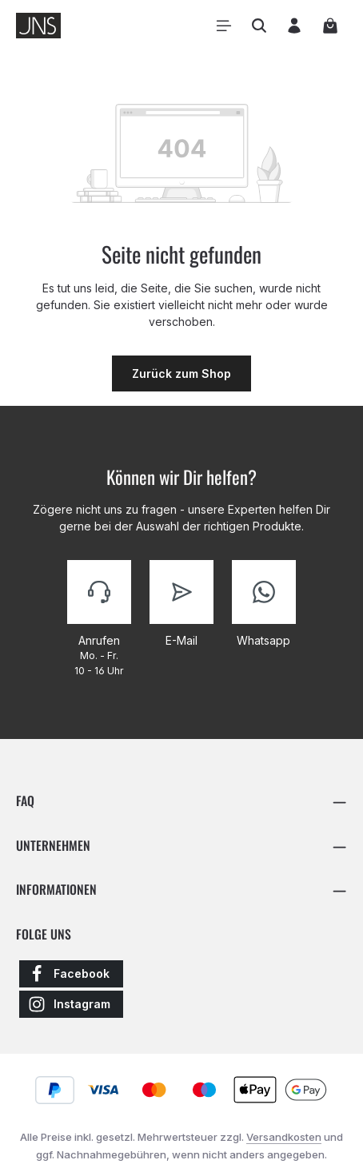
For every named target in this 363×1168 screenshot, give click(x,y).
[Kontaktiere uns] (99, 620)
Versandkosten (283, 1136)
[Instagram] (71, 1004)
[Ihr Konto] (294, 26)
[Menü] (224, 26)
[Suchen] (259, 26)
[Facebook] (71, 973)
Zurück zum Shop (181, 373)
